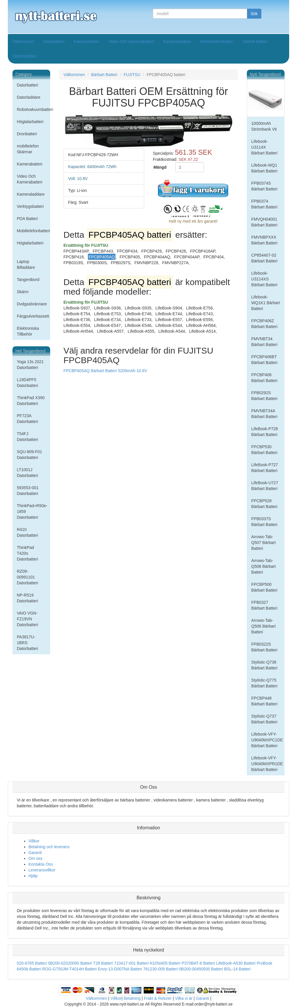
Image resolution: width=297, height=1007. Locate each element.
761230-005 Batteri (160, 969)
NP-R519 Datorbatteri (27, 598)
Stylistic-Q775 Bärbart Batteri (264, 683)
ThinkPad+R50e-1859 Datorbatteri (32, 511)
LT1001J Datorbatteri (27, 472)
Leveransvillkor (41, 870)
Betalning (132, 998)
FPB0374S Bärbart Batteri (264, 186)
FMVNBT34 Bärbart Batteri (264, 341)
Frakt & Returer (158, 998)
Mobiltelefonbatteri (216, 41)
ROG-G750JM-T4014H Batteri (69, 969)
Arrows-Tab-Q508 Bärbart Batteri (263, 566)
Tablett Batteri (255, 41)
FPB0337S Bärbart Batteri (264, 521)
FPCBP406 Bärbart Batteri (264, 377)
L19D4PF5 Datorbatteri (27, 382)
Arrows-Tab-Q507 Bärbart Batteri (263, 542)
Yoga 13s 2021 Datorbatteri (30, 364)
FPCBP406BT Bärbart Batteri (264, 359)
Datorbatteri (53, 41)
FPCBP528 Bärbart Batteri (264, 503)
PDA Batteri (27, 218)
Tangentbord (28, 279)
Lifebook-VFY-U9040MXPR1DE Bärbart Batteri (267, 764)
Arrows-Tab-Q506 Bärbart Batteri (263, 626)
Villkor (33, 841)
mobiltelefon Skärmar (28, 149)
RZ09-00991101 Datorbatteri (27, 577)
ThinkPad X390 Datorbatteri (31, 400)
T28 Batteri (103, 963)
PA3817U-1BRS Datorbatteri (27, 643)
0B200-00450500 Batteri (201, 969)
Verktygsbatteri (30, 206)
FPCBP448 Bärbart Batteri (264, 701)
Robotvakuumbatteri (33, 109)
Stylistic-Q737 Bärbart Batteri (264, 719)
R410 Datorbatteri (27, 532)
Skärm (22, 291)
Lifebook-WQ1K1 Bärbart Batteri (265, 303)
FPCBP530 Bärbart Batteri (264, 449)
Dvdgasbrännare (32, 304)
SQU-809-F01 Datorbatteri (29, 454)
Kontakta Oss (40, 864)
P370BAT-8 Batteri (198, 963)
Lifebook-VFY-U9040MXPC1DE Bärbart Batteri (267, 740)
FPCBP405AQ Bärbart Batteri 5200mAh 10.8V (105, 370)
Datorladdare (25, 56)
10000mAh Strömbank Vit (264, 126)
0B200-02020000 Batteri (70, 963)
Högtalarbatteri (30, 121)
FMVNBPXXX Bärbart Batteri (264, 240)
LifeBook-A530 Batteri (236, 963)
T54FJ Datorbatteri (27, 436)
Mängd (159, 167)
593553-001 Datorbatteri (28, 490)
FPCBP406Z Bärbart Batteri (264, 323)
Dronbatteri (27, 133)
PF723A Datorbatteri (27, 418)
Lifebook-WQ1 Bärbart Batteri (264, 168)
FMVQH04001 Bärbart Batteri (264, 222)
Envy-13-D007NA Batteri (120, 969)
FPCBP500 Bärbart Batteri (264, 587)
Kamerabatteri (86, 41)
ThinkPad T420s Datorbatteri (27, 553)
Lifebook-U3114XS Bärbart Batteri (264, 279)
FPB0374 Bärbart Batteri (264, 204)
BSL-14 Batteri (237, 969)
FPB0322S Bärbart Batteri (264, 647)
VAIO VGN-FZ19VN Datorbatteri (27, 619)
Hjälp (33, 875)
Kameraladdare (177, 41)
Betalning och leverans (49, 846)
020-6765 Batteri (32, 963)
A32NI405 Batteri (164, 963)
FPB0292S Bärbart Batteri (264, 395)
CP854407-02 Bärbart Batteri (264, 258)
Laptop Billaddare (26, 264)
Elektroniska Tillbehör (28, 331)
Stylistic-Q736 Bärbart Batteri (264, 665)
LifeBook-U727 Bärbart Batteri (264, 485)
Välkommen (23, 41)
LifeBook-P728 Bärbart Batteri (264, 431)
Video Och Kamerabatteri (131, 41)
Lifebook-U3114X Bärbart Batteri (264, 147)
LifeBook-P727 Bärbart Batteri (264, 467)
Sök (254, 13)
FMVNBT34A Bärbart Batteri (264, 413)
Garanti (35, 852)
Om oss (35, 858)
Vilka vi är (183, 998)
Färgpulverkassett (33, 316)
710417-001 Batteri (131, 963)
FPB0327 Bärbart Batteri (264, 605)
